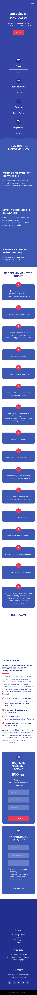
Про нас (18, 950)
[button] (18, 32)
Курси (18, 930)
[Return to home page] (7, 3)
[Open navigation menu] (33, 3)
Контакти (18, 970)
